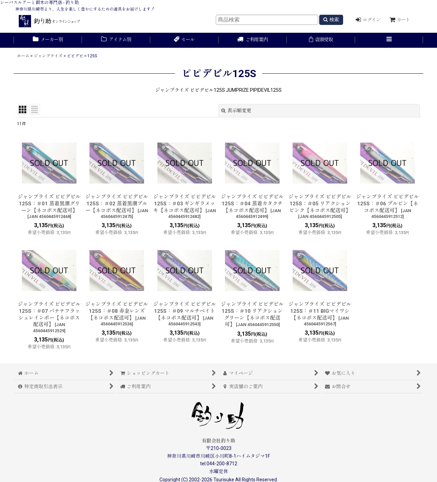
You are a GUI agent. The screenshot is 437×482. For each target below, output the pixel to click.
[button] (389, 40)
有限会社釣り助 (218, 440)
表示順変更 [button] (236, 110)
